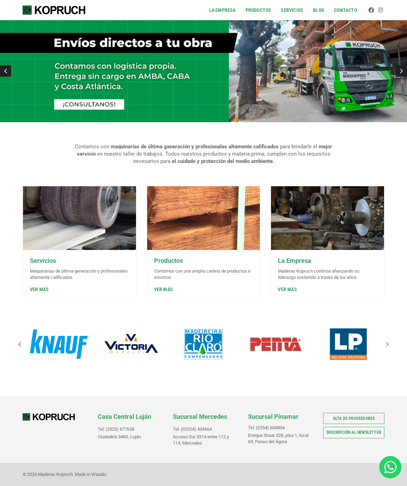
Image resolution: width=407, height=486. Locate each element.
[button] (5, 71)
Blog (319, 10)
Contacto (345, 10)
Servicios (292, 10)
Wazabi (98, 474)
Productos (258, 10)
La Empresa (222, 10)
